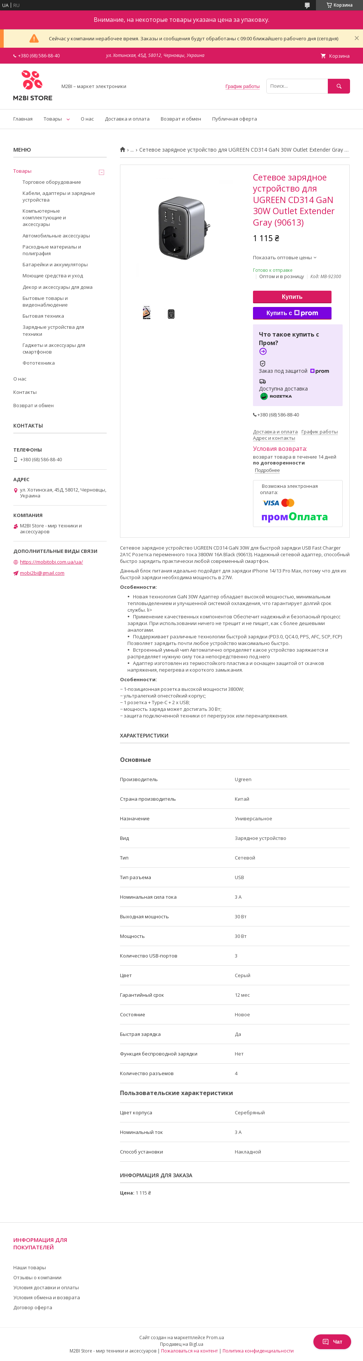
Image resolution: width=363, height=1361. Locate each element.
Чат (332, 1341)
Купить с (292, 313)
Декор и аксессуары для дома (58, 287)
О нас (87, 118)
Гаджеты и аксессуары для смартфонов (54, 348)
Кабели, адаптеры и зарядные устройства (59, 196)
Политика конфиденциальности (258, 1351)
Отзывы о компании (37, 1277)
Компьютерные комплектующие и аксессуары (44, 217)
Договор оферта (32, 1307)
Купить (292, 297)
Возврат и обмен (181, 118)
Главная (23, 118)
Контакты (25, 392)
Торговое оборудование (52, 182)
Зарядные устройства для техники (53, 330)
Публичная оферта (234, 118)
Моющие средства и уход (53, 275)
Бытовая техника (43, 316)
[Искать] (339, 86)
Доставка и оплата (127, 118)
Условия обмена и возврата (46, 1297)
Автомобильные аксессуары (56, 235)
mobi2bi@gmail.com (42, 573)
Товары (53, 118)
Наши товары (29, 1267)
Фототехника (39, 362)
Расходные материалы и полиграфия (52, 250)
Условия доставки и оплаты (46, 1287)
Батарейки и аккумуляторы (55, 264)
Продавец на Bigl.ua (181, 1344)
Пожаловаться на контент (189, 1351)
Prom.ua (215, 1337)
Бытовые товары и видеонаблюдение (45, 301)
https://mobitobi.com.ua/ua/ (51, 562)
